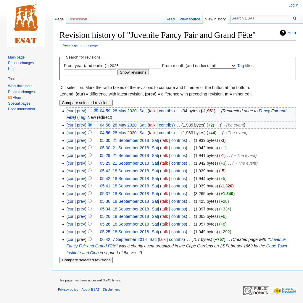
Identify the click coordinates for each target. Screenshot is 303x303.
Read (170, 19)
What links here (20, 86)
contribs (166, 110)
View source (189, 19)
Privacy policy (68, 289)
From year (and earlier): (85, 65)
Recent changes (21, 63)
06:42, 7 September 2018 (123, 239)
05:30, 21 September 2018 (124, 140)
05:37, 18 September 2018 (124, 193)
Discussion (77, 19)
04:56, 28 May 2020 (118, 132)
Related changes (21, 92)
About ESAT (91, 289)
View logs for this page (80, 45)
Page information (21, 109)
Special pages (19, 103)
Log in (293, 5)
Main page (16, 57)
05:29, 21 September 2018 (124, 155)
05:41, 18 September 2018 (124, 186)
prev (81, 110)
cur (70, 125)
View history (215, 19)
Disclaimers (111, 289)
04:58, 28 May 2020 (118, 125)
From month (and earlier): (185, 65)
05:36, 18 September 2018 (124, 201)
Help (291, 32)
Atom (17, 97)
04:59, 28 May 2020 (118, 110)
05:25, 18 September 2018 (124, 231)
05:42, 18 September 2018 (124, 170)
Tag (240, 65)
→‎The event (232, 125)
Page (59, 19)
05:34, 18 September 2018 (124, 209)
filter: (245, 65)
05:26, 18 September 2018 (124, 216)
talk (152, 110)
